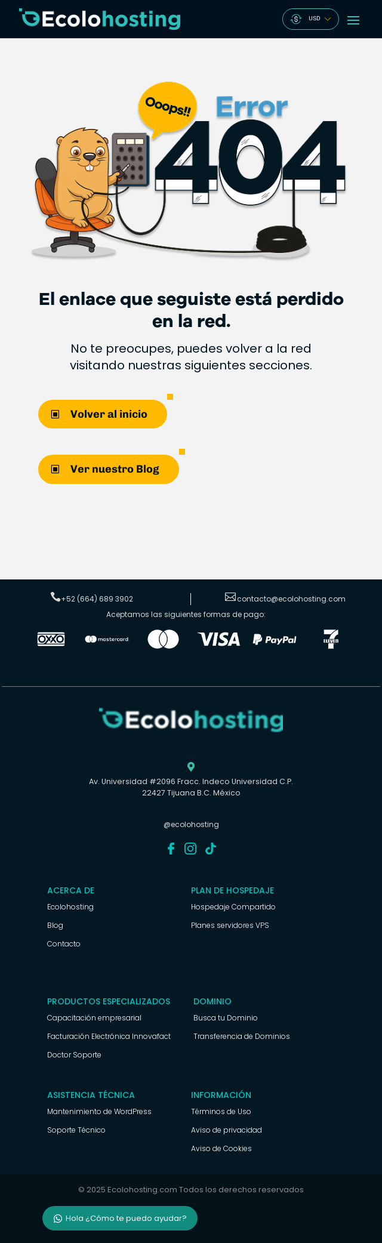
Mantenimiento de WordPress (99, 1111)
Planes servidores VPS (230, 925)
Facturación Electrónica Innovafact (109, 1036)
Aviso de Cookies (221, 1148)
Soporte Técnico (76, 1130)
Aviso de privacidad (226, 1130)
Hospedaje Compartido (233, 907)
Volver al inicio (108, 414)
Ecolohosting (70, 907)
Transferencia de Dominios (241, 1036)
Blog (55, 925)
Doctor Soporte (74, 1055)
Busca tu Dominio (225, 1018)
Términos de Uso (221, 1111)
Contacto (64, 944)
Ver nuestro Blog (114, 469)
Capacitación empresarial (94, 1018)
